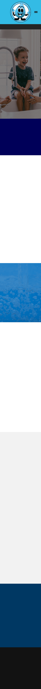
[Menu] (36, 12)
